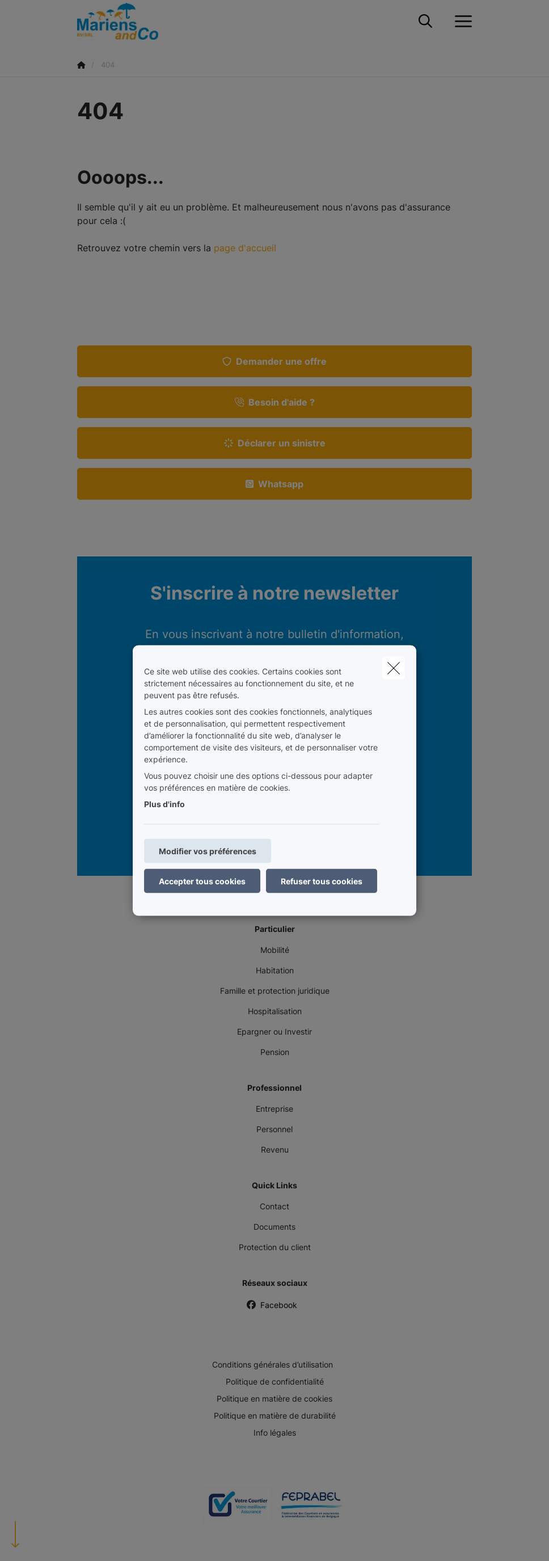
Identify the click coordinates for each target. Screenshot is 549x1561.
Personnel (274, 1129)
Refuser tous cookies (321, 881)
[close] (393, 668)
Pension (274, 1052)
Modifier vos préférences (207, 851)
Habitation (275, 970)
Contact (274, 1206)
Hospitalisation (275, 1011)
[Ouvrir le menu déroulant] (460, 21)
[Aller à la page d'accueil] (124, 21)
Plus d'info (164, 804)
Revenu (275, 1149)
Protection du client (275, 1247)
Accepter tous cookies (202, 881)
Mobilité (274, 950)
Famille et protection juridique (275, 990)
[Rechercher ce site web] (425, 21)
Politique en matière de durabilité (275, 1415)
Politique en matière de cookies (274, 1398)
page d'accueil (245, 248)
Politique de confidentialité (275, 1381)
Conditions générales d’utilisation (272, 1364)
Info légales (275, 1432)
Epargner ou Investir (274, 1031)
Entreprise (274, 1108)
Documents (274, 1226)
